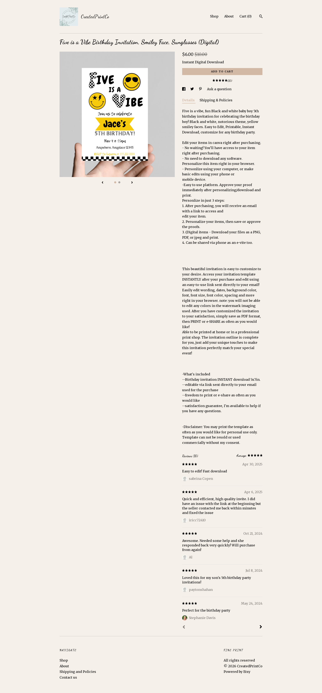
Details (189, 100)
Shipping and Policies (78, 672)
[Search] (260, 17)
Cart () (245, 16)
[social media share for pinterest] (201, 89)
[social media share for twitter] (192, 89)
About (229, 16)
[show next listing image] (132, 182)
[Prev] (183, 627)
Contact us (68, 677)
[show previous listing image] (102, 182)
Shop (214, 16)
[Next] (260, 627)
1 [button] (115, 182)
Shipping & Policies (216, 100)
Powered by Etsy (237, 672)
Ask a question (219, 89)
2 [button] (119, 182)
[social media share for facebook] (184, 89)
